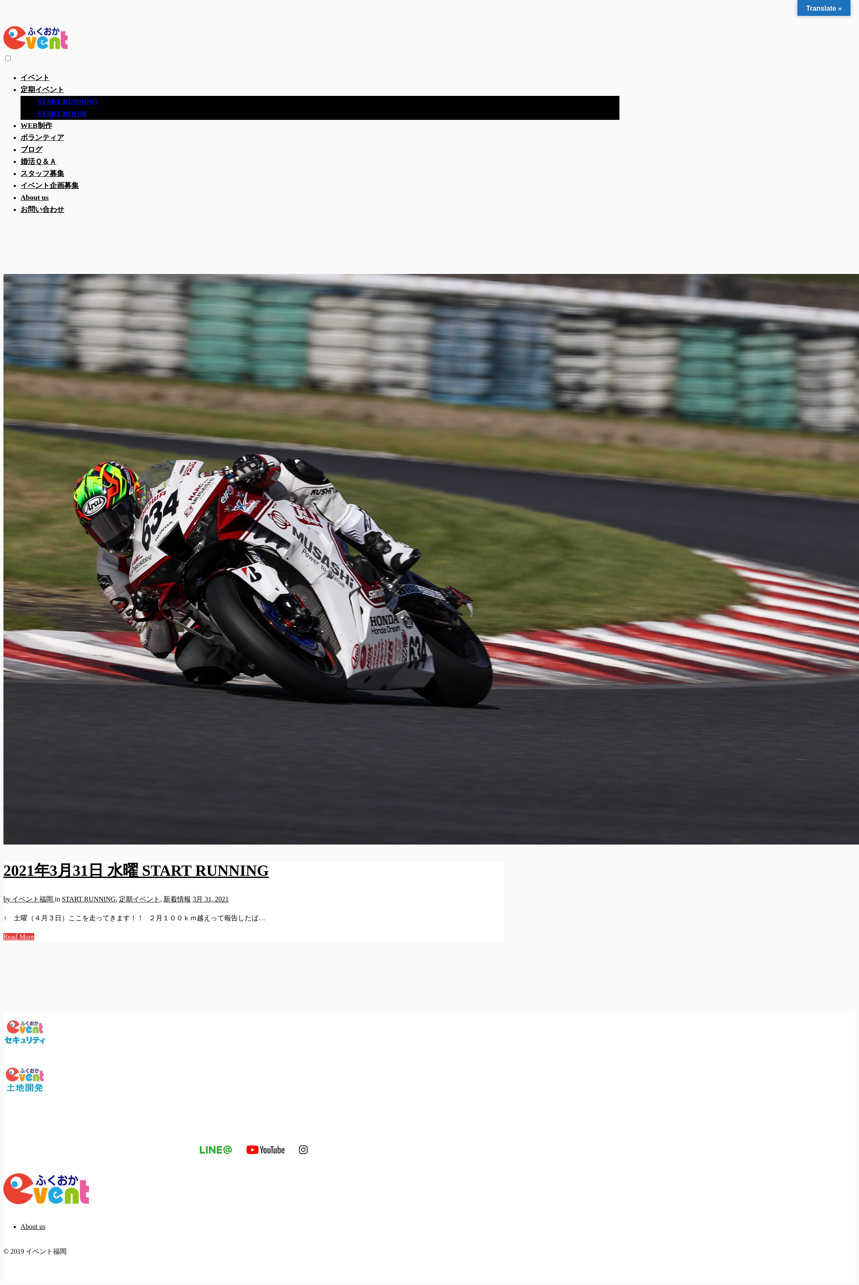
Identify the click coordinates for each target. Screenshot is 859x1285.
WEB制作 (36, 126)
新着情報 (177, 899)
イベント (35, 78)
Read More (18, 936)
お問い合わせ (42, 209)
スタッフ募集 (42, 174)
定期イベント (42, 90)
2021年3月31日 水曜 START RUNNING (136, 870)
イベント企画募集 (50, 185)
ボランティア (42, 138)
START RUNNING (68, 102)
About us (35, 197)
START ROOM (62, 114)
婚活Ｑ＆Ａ (38, 162)
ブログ (31, 150)
